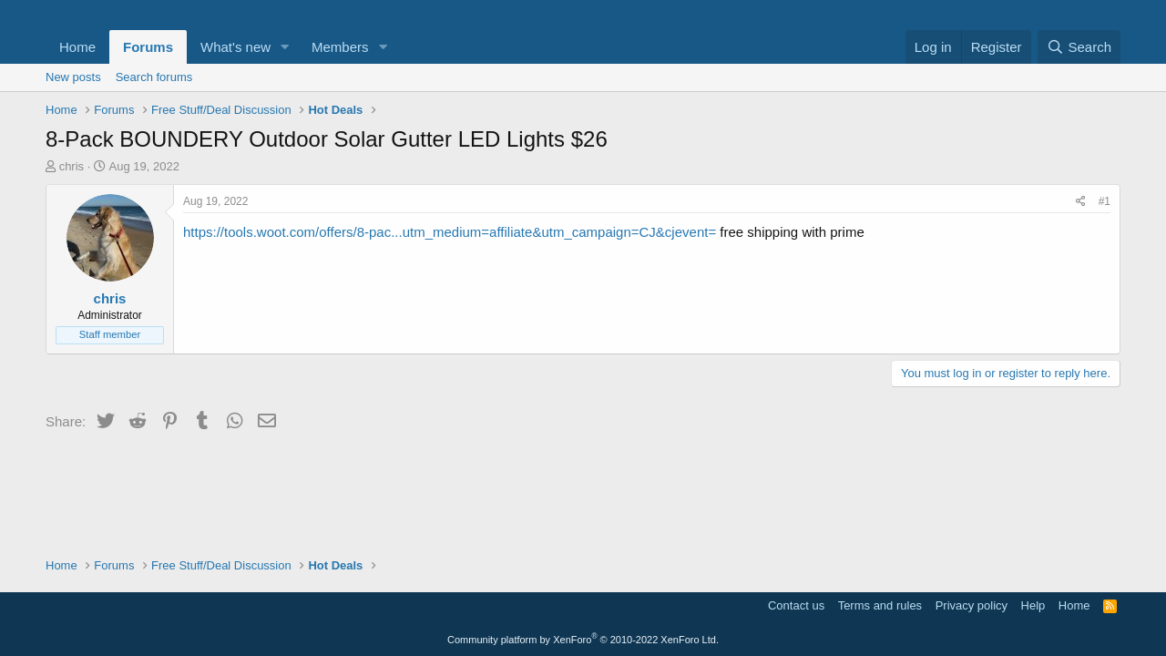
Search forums (154, 77)
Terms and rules (880, 605)
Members (340, 47)
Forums (148, 47)
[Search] (1079, 47)
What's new (235, 47)
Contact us (796, 605)
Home (77, 47)
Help (1033, 605)
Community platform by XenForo (583, 639)
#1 (1104, 201)
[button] (285, 47)
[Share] (1080, 201)
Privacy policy (971, 605)
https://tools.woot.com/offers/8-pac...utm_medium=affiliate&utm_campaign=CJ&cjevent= (449, 232)
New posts (73, 77)
